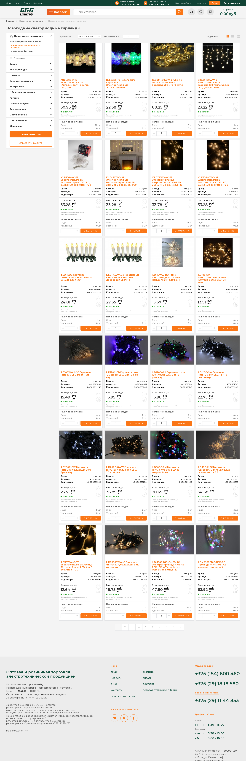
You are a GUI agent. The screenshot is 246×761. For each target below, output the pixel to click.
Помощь (28, 3)
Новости (17, 3)
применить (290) (31, 134)
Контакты (201, 3)
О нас (9, 3)
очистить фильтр (31, 143)
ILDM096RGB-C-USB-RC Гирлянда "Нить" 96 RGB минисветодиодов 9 (212, 564)
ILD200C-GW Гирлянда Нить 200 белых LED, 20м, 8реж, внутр (76, 469)
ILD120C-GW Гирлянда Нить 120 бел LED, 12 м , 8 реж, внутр (212, 375)
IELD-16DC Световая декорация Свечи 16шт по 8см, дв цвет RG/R (77, 277)
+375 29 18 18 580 (130, 4)
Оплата (147, 678)
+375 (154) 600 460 (217, 673)
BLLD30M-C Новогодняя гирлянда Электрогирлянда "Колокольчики (121, 84)
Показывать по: (111, 37)
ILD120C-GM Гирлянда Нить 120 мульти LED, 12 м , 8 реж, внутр (168, 375)
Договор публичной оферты (160, 690)
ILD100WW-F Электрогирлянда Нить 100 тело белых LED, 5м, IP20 (212, 279)
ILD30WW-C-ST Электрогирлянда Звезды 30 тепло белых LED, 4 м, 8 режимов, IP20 (76, 566)
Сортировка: (65, 37)
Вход (215, 3)
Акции (114, 672)
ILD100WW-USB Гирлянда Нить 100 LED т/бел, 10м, (76, 373)
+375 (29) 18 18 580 (217, 684)
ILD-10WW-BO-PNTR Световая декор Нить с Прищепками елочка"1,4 (167, 277)
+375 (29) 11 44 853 (217, 700)
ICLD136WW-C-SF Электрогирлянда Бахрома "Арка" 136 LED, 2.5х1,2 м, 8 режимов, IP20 (167, 181)
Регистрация (232, 3)
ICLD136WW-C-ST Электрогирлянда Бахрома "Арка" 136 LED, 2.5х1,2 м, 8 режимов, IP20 (213, 181)
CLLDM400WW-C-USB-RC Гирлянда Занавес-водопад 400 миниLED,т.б (167, 82)
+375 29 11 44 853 (159, 4)
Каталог (58, 12)
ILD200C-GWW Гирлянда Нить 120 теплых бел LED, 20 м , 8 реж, (121, 469)
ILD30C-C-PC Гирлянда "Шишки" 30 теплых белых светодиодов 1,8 (214, 469)
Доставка (148, 684)
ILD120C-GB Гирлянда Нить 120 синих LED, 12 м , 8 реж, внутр (122, 375)
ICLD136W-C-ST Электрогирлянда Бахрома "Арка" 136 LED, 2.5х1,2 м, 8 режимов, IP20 (121, 181)
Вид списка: (213, 37)
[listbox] (89, 37)
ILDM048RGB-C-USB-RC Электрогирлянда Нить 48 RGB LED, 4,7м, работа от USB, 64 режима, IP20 (168, 566)
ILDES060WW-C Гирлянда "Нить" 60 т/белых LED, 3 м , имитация (122, 564)
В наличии (19, 58)
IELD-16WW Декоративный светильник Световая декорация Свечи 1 (122, 277)
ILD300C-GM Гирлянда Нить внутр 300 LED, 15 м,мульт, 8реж (165, 469)
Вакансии (38, 3)
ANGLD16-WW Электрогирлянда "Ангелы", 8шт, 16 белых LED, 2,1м (75, 84)
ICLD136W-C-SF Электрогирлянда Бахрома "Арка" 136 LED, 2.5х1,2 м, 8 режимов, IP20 (76, 181)
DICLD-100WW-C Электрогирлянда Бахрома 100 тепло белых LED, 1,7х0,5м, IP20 (213, 84)
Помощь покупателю (123, 696)
